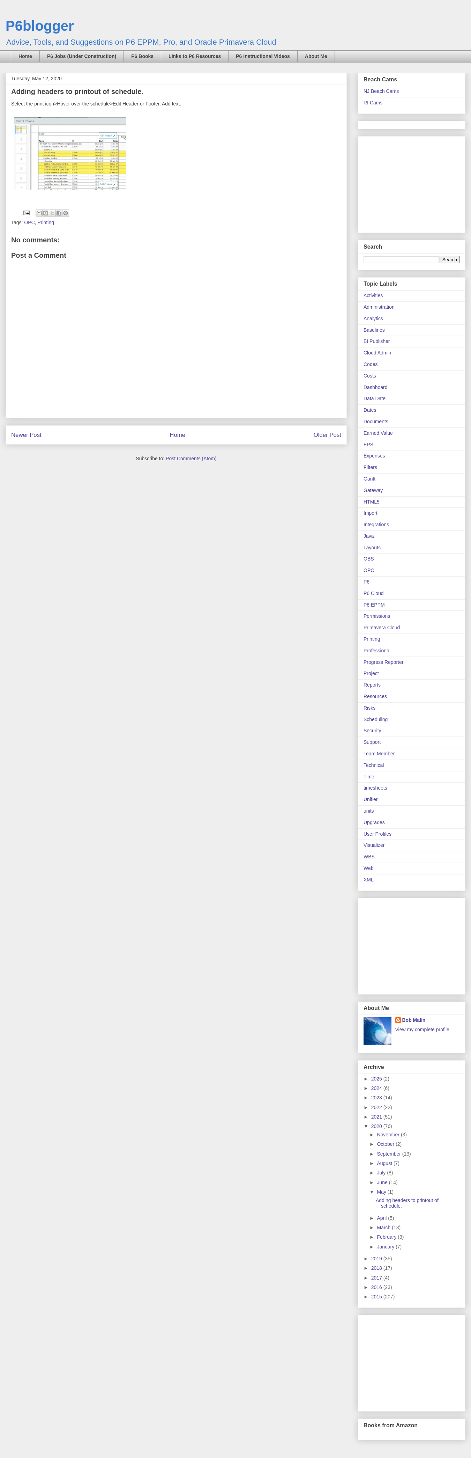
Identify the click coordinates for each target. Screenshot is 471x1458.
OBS (369, 559)
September (389, 1154)
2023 (377, 1097)
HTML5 (372, 502)
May (382, 1192)
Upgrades (374, 822)
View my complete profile (422, 1029)
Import (370, 513)
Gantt (369, 479)
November (389, 1134)
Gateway (373, 490)
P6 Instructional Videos (263, 56)
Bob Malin (414, 1020)
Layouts (372, 547)
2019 (377, 1258)
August (385, 1163)
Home (25, 56)
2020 (377, 1126)
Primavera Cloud (382, 627)
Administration (379, 307)
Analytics (373, 318)
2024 (377, 1088)
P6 (366, 582)
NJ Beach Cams (381, 91)
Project (371, 673)
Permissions (377, 616)
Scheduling (376, 719)
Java (369, 536)
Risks (369, 708)
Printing (45, 222)
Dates (370, 410)
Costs (370, 376)
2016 (377, 1287)
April (382, 1218)
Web (369, 868)
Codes (370, 364)
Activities (373, 295)
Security (372, 730)
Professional (377, 650)
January (386, 1247)
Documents (376, 421)
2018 (377, 1268)
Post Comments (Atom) (191, 458)
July (382, 1172)
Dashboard (376, 387)
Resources (375, 696)
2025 (377, 1079)
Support (372, 742)
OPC (29, 222)
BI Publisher (377, 341)
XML (369, 879)
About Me (316, 56)
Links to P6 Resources (195, 56)
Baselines (374, 330)
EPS (368, 444)
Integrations (376, 524)
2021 (377, 1117)
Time (369, 776)
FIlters (370, 467)
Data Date (375, 398)
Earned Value (378, 433)
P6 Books (142, 56)
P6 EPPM (374, 605)
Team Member (379, 753)
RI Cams (373, 102)
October (386, 1144)
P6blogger (40, 26)
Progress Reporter (383, 662)
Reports (372, 685)
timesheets (375, 788)
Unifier (370, 799)
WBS (369, 856)
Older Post (327, 435)
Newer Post (26, 435)
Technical (374, 765)
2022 (377, 1107)
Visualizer (374, 845)
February (387, 1237)
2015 (377, 1296)
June (383, 1182)
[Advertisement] (407, 182)
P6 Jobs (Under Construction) (81, 56)
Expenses (374, 456)
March (384, 1227)
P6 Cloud (374, 593)
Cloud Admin (377, 353)
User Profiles (377, 834)
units (369, 811)
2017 (377, 1278)
